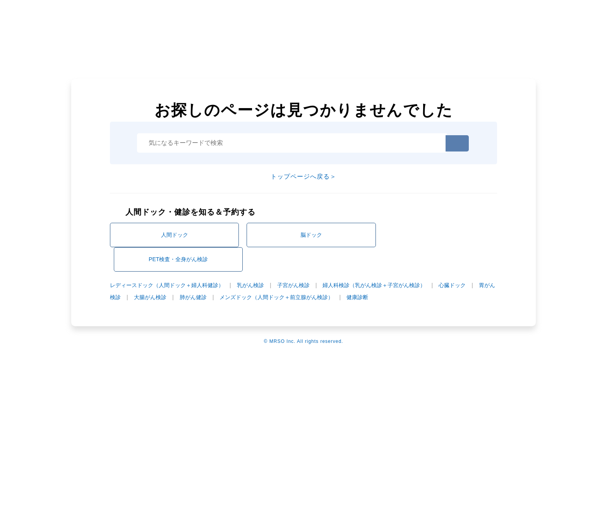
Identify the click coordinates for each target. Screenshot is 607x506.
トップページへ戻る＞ (303, 176)
